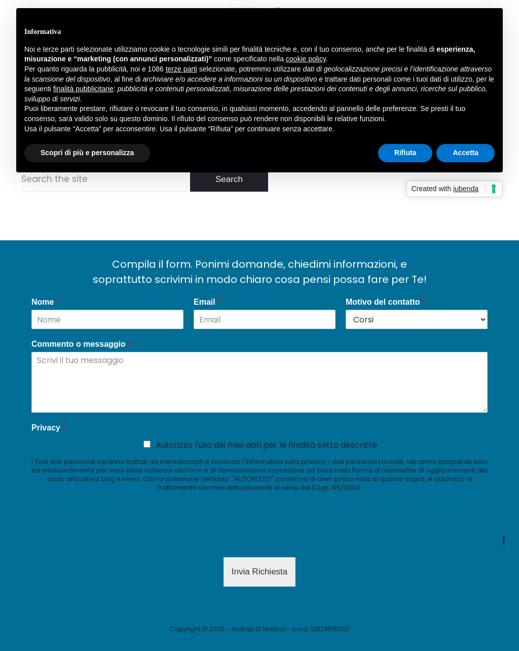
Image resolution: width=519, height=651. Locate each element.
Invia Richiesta (260, 571)
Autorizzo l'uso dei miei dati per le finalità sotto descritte (266, 445)
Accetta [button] (465, 153)
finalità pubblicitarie (83, 89)
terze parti (181, 69)
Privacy (48, 428)
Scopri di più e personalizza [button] (87, 153)
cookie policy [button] (306, 59)
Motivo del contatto (386, 302)
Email (207, 302)
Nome (45, 302)
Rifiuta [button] (405, 153)
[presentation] (108, 540)
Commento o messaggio (81, 344)
